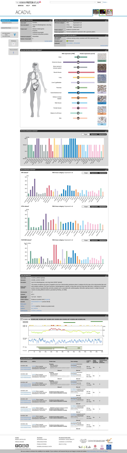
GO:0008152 (73, 389)
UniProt (22, 306)
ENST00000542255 (26, 402)
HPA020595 (77, 43)
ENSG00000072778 (36, 301)
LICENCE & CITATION (65, 442)
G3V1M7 (34, 399)
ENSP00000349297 (26, 367)
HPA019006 (69, 43)
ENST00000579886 (26, 419)
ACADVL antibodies (36, 310)
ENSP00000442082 (26, 400)
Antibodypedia (24, 310)
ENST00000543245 (26, 386)
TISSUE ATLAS (5, 20)
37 (32, 304)
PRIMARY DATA (7, 23)
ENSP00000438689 (26, 384)
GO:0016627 (73, 390)
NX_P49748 (34, 308)
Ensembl (23, 301)
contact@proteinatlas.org (23, 449)
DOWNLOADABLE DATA (44, 446)
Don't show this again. (102, 451)
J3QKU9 (34, 416)
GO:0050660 (73, 393)
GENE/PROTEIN (6, 28)
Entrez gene (23, 304)
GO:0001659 (73, 364)
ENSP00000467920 (26, 409)
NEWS (34, 6)
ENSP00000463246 (26, 417)
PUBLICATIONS (41, 444)
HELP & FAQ (62, 444)
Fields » (105, 2)
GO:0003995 (73, 366)
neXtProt (23, 308)
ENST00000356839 (26, 369)
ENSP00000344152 (26, 376)
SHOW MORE (48, 41)
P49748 (33, 306)
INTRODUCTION (42, 439)
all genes (47, 299)
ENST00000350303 (26, 377)
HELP (28, 6)
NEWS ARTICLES (20, 439)
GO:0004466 (73, 368)
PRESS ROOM (19, 442)
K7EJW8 (34, 391)
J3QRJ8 (34, 424)
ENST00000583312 (26, 411)
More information (91, 451)
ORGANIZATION (42, 442)
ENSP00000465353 (26, 392)
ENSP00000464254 (26, 425)
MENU (21, 6)
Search (99, 2)
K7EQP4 (34, 407)
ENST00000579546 (26, 427)
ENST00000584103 (26, 394)
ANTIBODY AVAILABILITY (66, 439)
